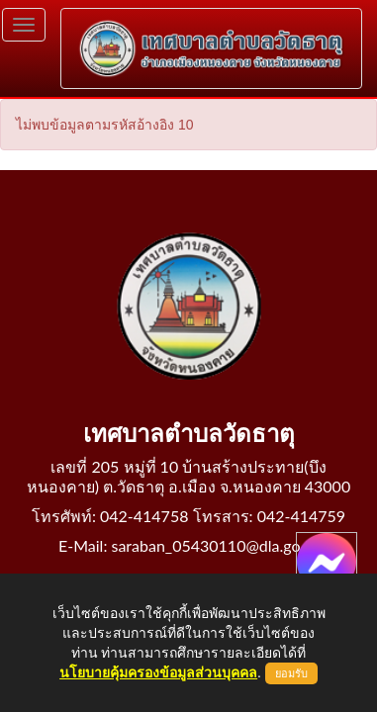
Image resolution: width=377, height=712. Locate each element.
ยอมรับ (291, 673)
